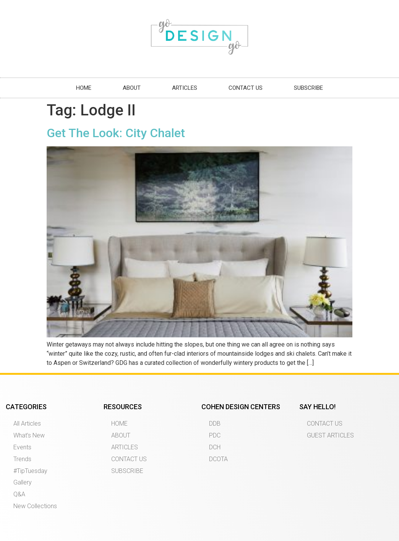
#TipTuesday (30, 471)
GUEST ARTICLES (330, 435)
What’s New (29, 435)
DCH (215, 447)
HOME (83, 87)
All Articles (27, 423)
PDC (215, 435)
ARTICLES (184, 87)
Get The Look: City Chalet (116, 133)
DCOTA (218, 459)
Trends (22, 459)
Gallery (22, 482)
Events (22, 447)
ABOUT (132, 87)
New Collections (35, 506)
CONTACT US (246, 87)
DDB (215, 423)
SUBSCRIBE (308, 87)
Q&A (19, 494)
